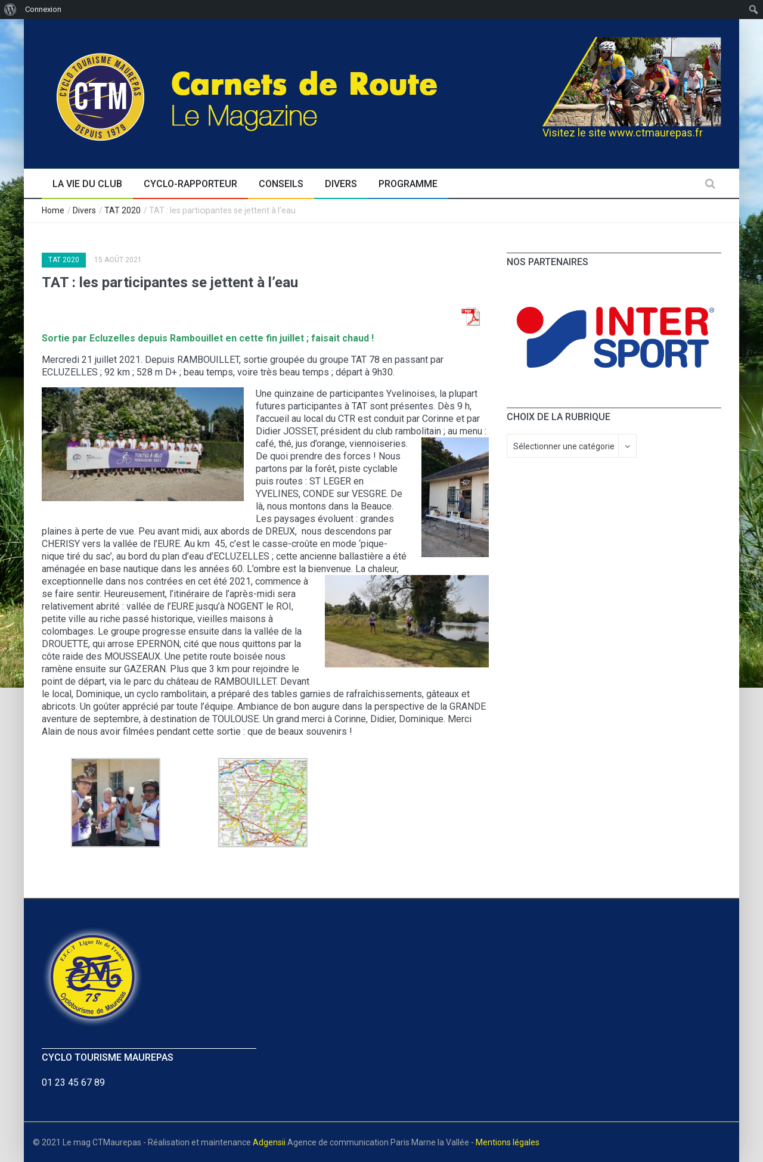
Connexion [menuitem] (43, 9)
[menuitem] (10, 9)
